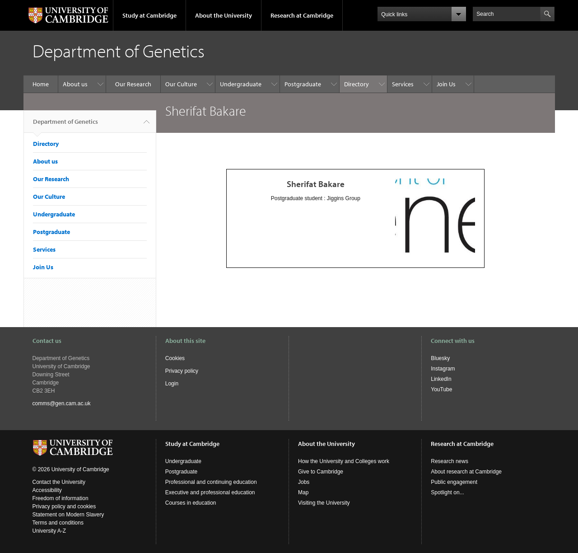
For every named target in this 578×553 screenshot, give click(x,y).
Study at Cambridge (149, 15)
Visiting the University (324, 503)
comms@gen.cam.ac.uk (62, 403)
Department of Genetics (65, 125)
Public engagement (454, 482)
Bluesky (440, 358)
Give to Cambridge (320, 472)
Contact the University (59, 482)
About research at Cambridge (466, 472)
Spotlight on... (447, 492)
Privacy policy (181, 371)
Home (41, 84)
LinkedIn (441, 379)
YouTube (441, 389)
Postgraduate (302, 84)
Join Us (446, 84)
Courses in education (190, 503)
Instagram (443, 369)
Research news (449, 461)
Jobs (303, 482)
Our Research (133, 84)
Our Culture (181, 84)
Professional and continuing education (211, 482)
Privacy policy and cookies (64, 506)
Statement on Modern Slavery (68, 514)
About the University (223, 15)
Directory (356, 84)
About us (75, 84)
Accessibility (47, 490)
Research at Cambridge (301, 15)
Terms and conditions (58, 523)
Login (171, 383)
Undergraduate (240, 84)
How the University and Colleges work (343, 461)
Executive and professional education (210, 492)
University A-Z (49, 531)
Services (403, 84)
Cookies (175, 358)
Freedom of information (61, 498)
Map (303, 492)
